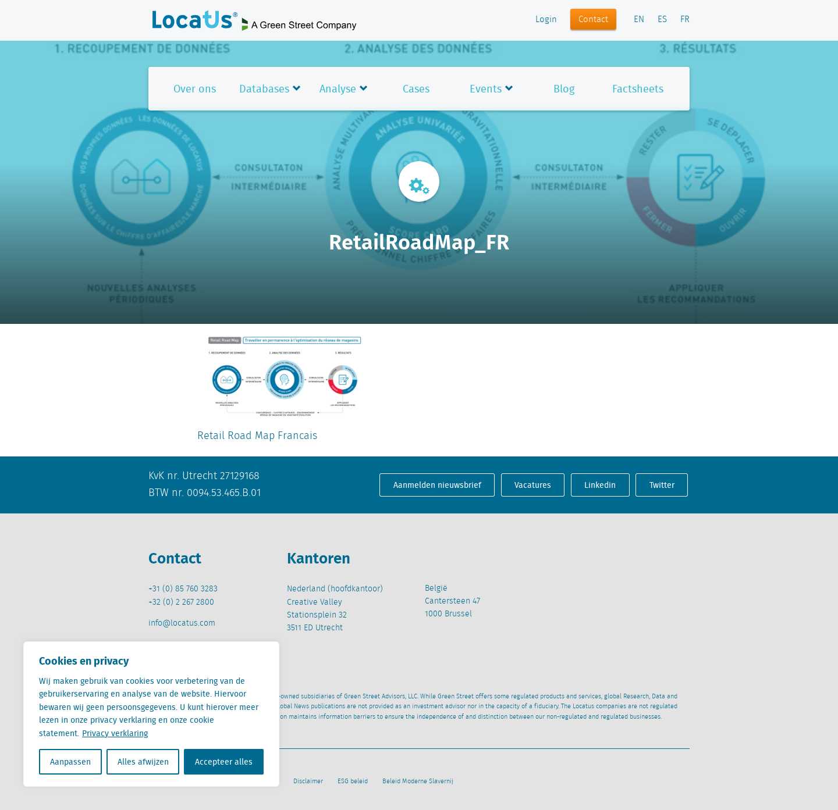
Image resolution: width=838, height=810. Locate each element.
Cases (416, 89)
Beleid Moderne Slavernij (417, 781)
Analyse (337, 89)
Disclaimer (308, 781)
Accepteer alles (224, 762)
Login (546, 20)
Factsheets (637, 89)
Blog (563, 89)
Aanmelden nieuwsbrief (437, 485)
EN (639, 20)
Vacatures (532, 485)
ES (662, 20)
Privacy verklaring (115, 733)
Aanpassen (70, 762)
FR (685, 20)
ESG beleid (353, 781)
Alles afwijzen (143, 762)
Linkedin (600, 485)
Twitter (661, 485)
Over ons (194, 89)
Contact (593, 20)
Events (486, 89)
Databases (264, 89)
